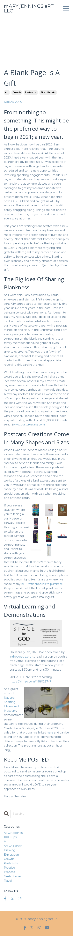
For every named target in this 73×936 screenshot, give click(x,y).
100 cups (10, 837)
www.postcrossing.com (29, 424)
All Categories (13, 833)
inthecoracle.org (21, 656)
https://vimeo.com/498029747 (30, 681)
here (50, 732)
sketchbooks (48, 92)
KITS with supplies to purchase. (42, 584)
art (6, 92)
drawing (9, 850)
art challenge (13, 846)
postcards (30, 92)
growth (17, 92)
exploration (11, 854)
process (9, 872)
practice (9, 867)
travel (8, 880)
